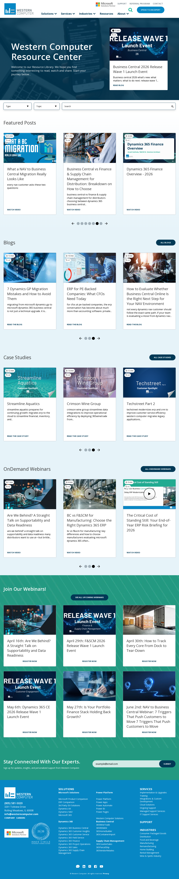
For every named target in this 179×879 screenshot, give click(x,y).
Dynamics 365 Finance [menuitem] (69, 840)
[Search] (118, 106)
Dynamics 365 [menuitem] (65, 821)
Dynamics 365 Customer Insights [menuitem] (74, 831)
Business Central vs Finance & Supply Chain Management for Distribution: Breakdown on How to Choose (89, 178)
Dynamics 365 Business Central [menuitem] (73, 827)
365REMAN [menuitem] (101, 827)
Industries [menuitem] (86, 13)
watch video (14, 209)
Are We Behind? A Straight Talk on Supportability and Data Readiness (28, 520)
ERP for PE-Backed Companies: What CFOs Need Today (86, 293)
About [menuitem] (121, 13)
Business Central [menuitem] (105, 821)
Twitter (89, 866)
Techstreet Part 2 (141, 403)
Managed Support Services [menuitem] (152, 811)
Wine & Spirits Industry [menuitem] (150, 855)
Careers (20, 817)
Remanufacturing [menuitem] (148, 846)
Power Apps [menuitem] (102, 802)
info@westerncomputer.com (21, 814)
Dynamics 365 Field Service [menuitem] (71, 837)
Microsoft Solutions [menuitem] (68, 792)
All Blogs (166, 242)
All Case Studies (162, 357)
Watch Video (133, 209)
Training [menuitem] (143, 795)
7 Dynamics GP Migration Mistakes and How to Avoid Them (29, 293)
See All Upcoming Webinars (89, 597)
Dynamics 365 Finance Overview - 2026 (145, 171)
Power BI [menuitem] (100, 808)
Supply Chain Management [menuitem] (110, 840)
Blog (78, 866)
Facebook (95, 866)
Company (9, 817)
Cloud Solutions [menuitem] (147, 804)
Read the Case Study (17, 436)
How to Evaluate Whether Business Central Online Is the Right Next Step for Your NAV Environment (148, 296)
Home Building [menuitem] (147, 849)
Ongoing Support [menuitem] (148, 807)
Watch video (73, 209)
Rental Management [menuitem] (149, 852)
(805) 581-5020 (13, 803)
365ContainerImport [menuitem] (105, 834)
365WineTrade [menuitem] (103, 824)
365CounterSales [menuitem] (104, 844)
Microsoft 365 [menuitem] (65, 815)
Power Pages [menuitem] (102, 811)
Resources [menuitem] (106, 13)
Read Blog (118, 85)
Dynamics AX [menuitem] (64, 808)
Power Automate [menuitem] (104, 805)
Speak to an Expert (150, 9)
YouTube (101, 866)
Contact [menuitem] (158, 3)
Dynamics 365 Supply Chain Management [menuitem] (71, 851)
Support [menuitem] (122, 3)
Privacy (106, 873)
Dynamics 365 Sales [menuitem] (67, 847)
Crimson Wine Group (84, 403)
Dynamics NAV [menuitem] (65, 811)
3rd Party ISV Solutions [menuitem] (69, 805)
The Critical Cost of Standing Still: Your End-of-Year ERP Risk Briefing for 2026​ (149, 522)
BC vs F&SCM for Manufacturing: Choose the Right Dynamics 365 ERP (89, 520)
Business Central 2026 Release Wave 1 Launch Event (137, 69)
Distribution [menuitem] (145, 836)
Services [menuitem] (66, 13)
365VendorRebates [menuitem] (105, 850)
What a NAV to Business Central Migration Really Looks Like (26, 173)
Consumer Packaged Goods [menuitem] (153, 833)
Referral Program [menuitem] (140, 3)
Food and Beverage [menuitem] (149, 839)
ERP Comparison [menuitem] (66, 802)
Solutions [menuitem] (47, 13)
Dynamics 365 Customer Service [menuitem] (73, 834)
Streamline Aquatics (23, 403)
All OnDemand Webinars (158, 469)
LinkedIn (84, 866)
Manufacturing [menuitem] (147, 843)
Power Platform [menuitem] (104, 792)
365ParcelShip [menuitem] (102, 847)
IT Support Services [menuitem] (149, 814)
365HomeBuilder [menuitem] (104, 831)
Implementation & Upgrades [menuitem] (153, 792)
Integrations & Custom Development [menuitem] (150, 800)
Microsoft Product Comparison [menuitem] (73, 798)
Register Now (30, 661)
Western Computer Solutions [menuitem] (109, 818)
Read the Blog (14, 324)
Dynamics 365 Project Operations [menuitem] (74, 844)
